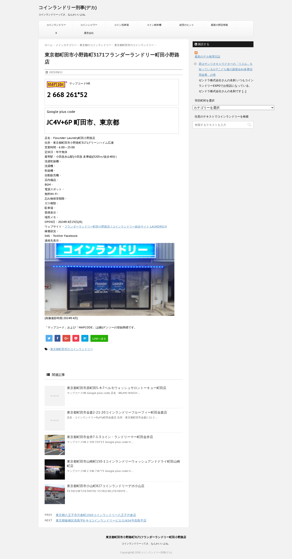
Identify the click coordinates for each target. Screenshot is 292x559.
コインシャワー (88, 24)
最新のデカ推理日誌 (207, 56)
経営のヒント (186, 24)
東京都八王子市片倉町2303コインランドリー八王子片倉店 (96, 515)
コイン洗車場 (121, 24)
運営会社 (89, 32)
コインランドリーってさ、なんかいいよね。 (146, 543)
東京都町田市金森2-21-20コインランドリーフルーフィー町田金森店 (117, 412)
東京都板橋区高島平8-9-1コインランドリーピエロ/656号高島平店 (101, 520)
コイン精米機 (154, 24)
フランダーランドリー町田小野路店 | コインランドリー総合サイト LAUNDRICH (115, 226)
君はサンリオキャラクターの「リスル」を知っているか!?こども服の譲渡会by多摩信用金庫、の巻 (226, 69)
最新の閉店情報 (219, 24)
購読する (202, 44)
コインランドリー (56, 24)
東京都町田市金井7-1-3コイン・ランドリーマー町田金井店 (110, 437)
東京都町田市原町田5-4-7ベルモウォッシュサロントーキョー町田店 (116, 388)
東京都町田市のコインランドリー (71, 349)
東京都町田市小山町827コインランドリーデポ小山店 (105, 486)
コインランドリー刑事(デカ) (68, 7)
